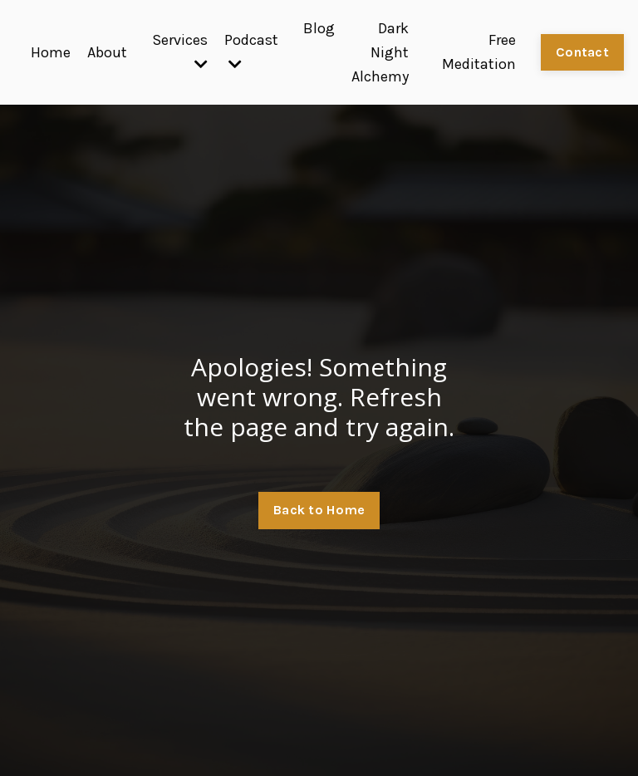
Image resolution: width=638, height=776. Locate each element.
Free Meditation (479, 52)
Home (51, 52)
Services (180, 51)
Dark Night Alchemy (380, 52)
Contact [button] (582, 52)
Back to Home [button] (319, 510)
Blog (319, 28)
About (107, 52)
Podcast (251, 51)
